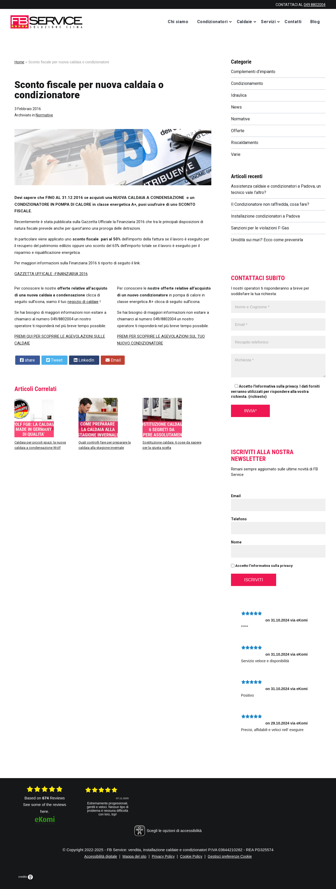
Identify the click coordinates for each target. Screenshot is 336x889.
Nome (236, 542)
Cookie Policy (191, 856)
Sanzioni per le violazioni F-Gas (260, 227)
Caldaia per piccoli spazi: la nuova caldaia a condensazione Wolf (40, 445)
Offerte (237, 130)
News (236, 107)
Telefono (239, 519)
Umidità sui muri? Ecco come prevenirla (267, 239)
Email (236, 496)
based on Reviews (44, 798)
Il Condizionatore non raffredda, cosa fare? (270, 204)
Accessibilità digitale (100, 856)
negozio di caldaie (82, 301)
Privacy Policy (163, 856)
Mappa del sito (134, 856)
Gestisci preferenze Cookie (230, 856)
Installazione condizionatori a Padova (265, 216)
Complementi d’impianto (253, 71)
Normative (44, 115)
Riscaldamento (244, 142)
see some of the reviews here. (44, 808)
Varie (235, 154)
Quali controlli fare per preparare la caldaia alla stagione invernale (104, 445)
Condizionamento (247, 83)
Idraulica (238, 95)
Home (19, 62)
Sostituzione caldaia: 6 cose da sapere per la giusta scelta (172, 445)
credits (25, 876)
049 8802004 (315, 5)
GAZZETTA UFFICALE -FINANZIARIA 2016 (51, 273)
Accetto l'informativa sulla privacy (262, 565)
